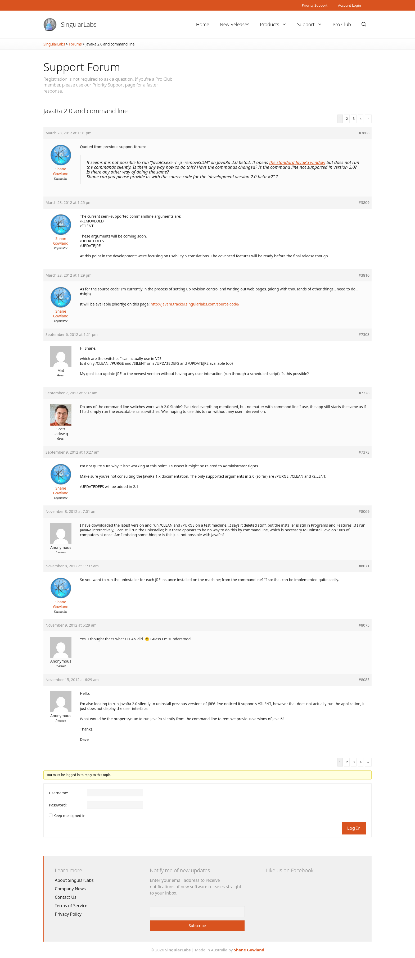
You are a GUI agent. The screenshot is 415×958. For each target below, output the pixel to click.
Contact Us (65, 897)
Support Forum (81, 66)
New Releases (234, 24)
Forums (75, 44)
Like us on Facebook (289, 870)
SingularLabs (79, 24)
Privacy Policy (68, 914)
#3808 (364, 133)
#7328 (364, 393)
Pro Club (342, 24)
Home (202, 24)
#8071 (364, 566)
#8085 (364, 679)
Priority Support (314, 5)
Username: (58, 793)
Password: (58, 805)
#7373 (364, 452)
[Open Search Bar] (364, 24)
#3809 (364, 202)
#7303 (364, 334)
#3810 (364, 275)
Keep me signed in (69, 815)
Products (276, 24)
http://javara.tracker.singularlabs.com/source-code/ (195, 304)
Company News (70, 889)
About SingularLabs (74, 880)
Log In (353, 828)
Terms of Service (71, 906)
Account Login (349, 5)
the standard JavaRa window (297, 162)
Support (312, 24)
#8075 (364, 625)
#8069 (364, 511)
